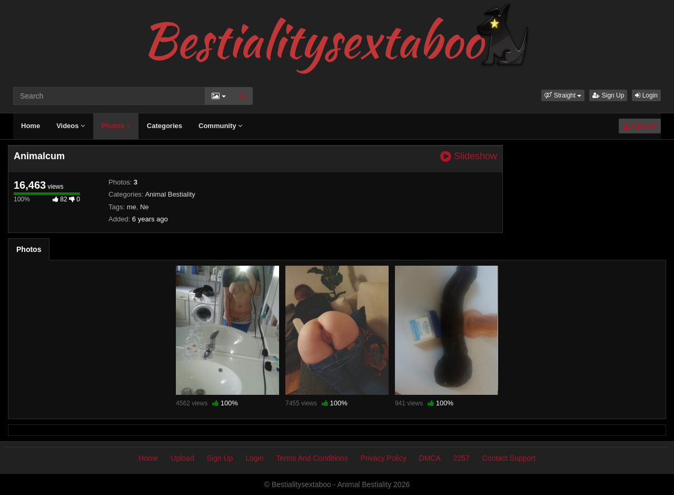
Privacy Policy (384, 458)
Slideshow (468, 156)
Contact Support (509, 458)
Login (646, 95)
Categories (164, 126)
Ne (144, 207)
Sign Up (608, 95)
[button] (562, 95)
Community (220, 126)
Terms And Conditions (312, 458)
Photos (116, 126)
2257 (461, 458)
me (131, 207)
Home (30, 126)
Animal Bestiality (170, 194)
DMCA (430, 458)
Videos (70, 126)
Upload (640, 126)
